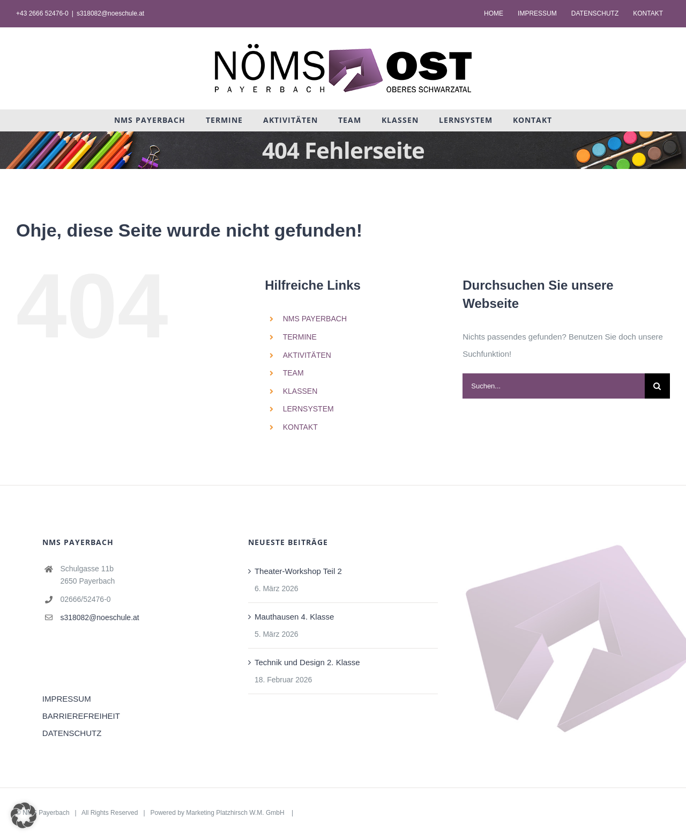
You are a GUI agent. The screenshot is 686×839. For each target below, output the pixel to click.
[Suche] (657, 386)
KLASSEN (300, 391)
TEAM (293, 373)
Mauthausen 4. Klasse (294, 616)
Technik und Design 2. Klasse (307, 662)
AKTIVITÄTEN (307, 355)
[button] (23, 815)
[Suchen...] (554, 386)
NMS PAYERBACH (315, 318)
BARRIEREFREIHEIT (81, 715)
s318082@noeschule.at (110, 13)
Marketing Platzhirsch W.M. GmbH (236, 812)
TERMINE (300, 337)
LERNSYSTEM (308, 408)
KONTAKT (300, 427)
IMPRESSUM (66, 698)
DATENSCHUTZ (72, 733)
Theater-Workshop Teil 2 (298, 571)
